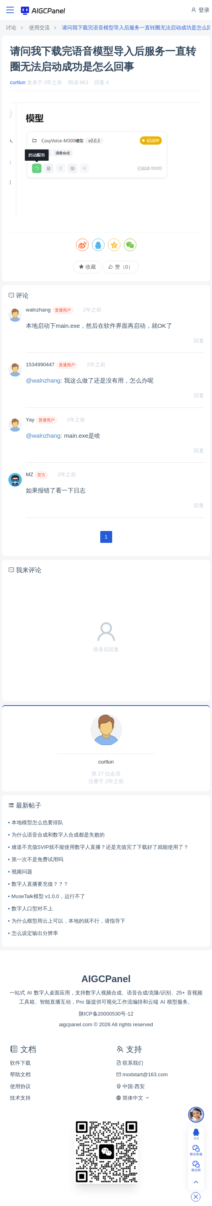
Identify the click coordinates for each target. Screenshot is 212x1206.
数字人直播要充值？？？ (40, 884)
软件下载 (20, 1063)
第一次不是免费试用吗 (37, 859)
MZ (29, 474)
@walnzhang (43, 380)
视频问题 (22, 872)
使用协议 (20, 1086)
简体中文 (133, 1098)
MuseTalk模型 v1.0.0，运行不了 (48, 896)
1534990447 (40, 364)
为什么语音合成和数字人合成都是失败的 (58, 835)
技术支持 (20, 1098)
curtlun (17, 82)
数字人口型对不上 (32, 909)
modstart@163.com (142, 1074)
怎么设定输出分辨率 (35, 933)
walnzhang (38, 310)
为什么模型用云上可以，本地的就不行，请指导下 (68, 921)
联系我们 (130, 1063)
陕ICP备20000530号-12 (106, 1014)
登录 (200, 10)
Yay (30, 420)
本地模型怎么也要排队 (37, 822)
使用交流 (39, 28)
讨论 (11, 28)
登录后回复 (106, 649)
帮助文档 (20, 1074)
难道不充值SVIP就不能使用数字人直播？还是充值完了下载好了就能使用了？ (100, 847)
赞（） (120, 267)
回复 (199, 341)
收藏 (87, 267)
